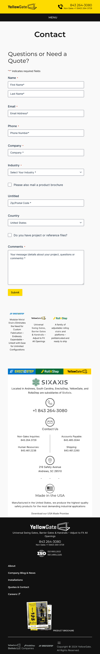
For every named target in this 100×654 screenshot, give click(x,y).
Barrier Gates (39, 331)
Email (12, 106)
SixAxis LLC (14, 648)
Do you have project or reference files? (40, 235)
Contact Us (50, 429)
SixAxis (66, 392)
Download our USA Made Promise (50, 513)
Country (13, 215)
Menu (52, 17)
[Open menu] (59, 643)
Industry (15, 165)
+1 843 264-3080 (50, 410)
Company (15, 145)
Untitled (13, 196)
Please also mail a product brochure (38, 185)
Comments (16, 246)
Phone (13, 126)
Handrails (39, 334)
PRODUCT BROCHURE (50, 616)
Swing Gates (38, 328)
